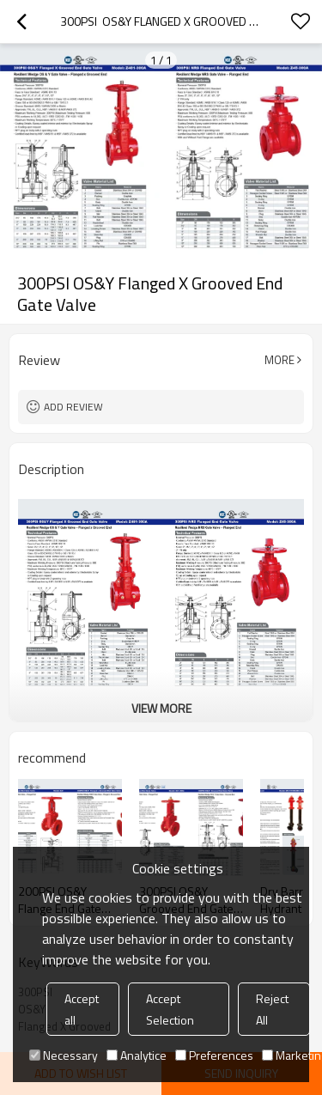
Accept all (81, 1009)
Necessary (63, 1055)
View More (161, 708)
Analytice (136, 1055)
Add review (73, 406)
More (279, 359)
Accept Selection (170, 1009)
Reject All (272, 1009)
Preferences (214, 1055)
